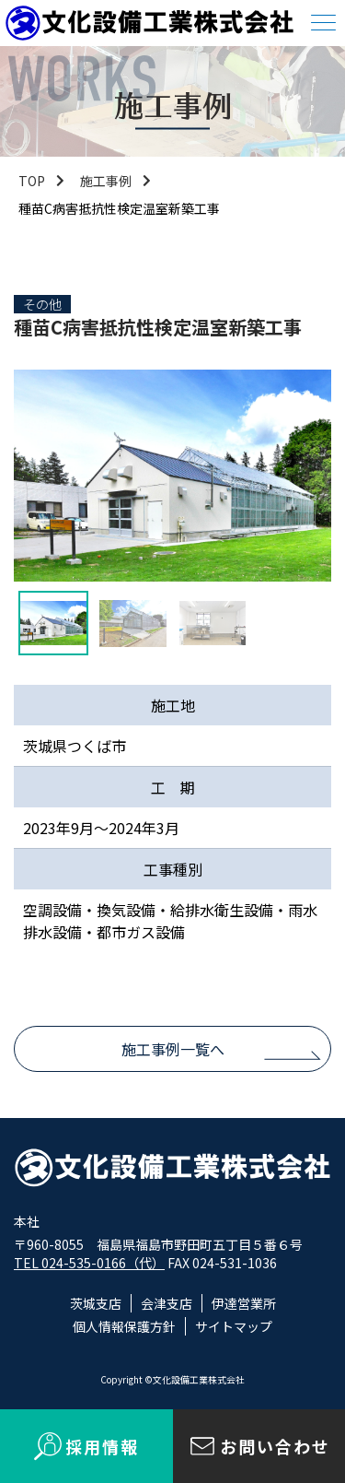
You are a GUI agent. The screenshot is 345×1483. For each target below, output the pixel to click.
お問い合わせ (275, 1446)
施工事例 (106, 180)
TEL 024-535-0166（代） (89, 1262)
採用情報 (102, 1446)
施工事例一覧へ (172, 1049)
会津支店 (166, 1303)
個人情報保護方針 (124, 1326)
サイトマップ (233, 1326)
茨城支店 (95, 1303)
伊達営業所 (244, 1303)
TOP (31, 180)
